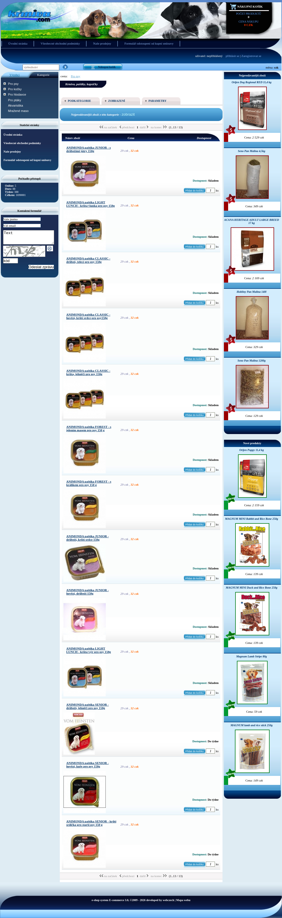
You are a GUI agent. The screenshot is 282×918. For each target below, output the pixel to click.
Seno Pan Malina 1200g (251, 360)
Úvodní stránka (18, 43)
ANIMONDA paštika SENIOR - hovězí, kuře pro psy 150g (87, 764)
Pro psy (13, 83)
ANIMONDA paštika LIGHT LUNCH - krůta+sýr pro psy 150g (88, 650)
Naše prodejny (102, 43)
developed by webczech (160, 900)
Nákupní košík (250, 6)
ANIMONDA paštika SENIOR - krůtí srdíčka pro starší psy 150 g (91, 823)
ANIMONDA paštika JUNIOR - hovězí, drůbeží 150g (87, 591)
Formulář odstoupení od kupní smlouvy (148, 43)
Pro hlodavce (17, 94)
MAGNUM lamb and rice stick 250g (251, 725)
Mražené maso (18, 111)
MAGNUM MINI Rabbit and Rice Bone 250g (251, 518)
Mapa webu (183, 900)
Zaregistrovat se (251, 56)
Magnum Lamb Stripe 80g (251, 656)
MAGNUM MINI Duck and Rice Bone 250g (251, 587)
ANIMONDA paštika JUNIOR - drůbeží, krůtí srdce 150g (87, 537)
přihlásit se (232, 56)
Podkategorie (79, 100)
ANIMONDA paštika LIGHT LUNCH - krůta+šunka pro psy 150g (90, 204)
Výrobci (14, 74)
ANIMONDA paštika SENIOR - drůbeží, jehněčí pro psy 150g (87, 706)
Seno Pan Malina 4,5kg (251, 151)
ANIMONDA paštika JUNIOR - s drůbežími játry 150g (88, 149)
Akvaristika (15, 105)
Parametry (158, 100)
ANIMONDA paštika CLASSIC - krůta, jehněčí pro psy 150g (88, 372)
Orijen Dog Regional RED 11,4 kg (251, 82)
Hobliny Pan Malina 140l (251, 291)
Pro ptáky (14, 100)
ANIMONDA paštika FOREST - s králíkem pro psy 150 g (88, 483)
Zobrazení (116, 100)
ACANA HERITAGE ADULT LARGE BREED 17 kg (251, 221)
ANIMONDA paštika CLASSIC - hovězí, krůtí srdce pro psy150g (88, 316)
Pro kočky (15, 89)
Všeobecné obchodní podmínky (60, 43)
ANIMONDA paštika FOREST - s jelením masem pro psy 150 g (88, 428)
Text (31, 238)
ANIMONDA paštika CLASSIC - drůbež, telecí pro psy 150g (88, 260)
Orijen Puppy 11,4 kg (251, 450)
